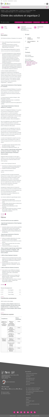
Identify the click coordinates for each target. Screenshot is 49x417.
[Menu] (45, 4)
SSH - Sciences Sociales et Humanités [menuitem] (32, 389)
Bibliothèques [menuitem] (28, 397)
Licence (7, 10)
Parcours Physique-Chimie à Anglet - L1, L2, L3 (9, 11)
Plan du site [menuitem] (28, 384)
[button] (42, 7)
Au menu (15, 0)
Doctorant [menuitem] (28, 402)
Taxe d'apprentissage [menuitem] (29, 392)
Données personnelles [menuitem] (35, 415)
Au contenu (5, 0)
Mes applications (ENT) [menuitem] (30, 378)
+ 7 (46, 22)
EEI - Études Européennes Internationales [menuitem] (33, 388)
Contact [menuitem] (27, 405)
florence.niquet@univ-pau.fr (30, 61)
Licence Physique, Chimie (13, 10)
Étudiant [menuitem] (27, 399)
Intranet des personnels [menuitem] (30, 379)
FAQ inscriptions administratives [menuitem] (31, 373)
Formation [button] (5, 7)
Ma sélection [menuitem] (28, 376)
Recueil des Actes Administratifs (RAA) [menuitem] (32, 404)
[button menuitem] (47, 4)
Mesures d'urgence (5, 392)
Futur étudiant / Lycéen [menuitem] (30, 400)
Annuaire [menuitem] (28, 381)
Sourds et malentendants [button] (8, 382)
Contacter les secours (6, 393)
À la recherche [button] (10, 0)
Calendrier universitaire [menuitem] (30, 375)
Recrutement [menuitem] (28, 394)
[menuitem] (14, 412)
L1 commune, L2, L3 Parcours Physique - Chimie (27, 10)
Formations (3, 10)
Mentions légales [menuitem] (13, 415)
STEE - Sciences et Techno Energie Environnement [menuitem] (34, 391)
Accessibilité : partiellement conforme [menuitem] (23, 415)
